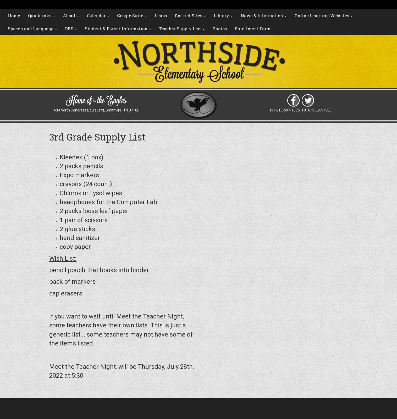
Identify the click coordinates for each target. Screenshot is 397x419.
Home (14, 15)
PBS (71, 28)
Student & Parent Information (118, 28)
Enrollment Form (253, 28)
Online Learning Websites (324, 15)
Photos (219, 28)
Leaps (161, 15)
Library (223, 15)
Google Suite (132, 15)
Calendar (98, 15)
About (71, 15)
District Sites (190, 15)
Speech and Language (32, 28)
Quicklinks (41, 15)
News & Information (264, 15)
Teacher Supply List (182, 28)
